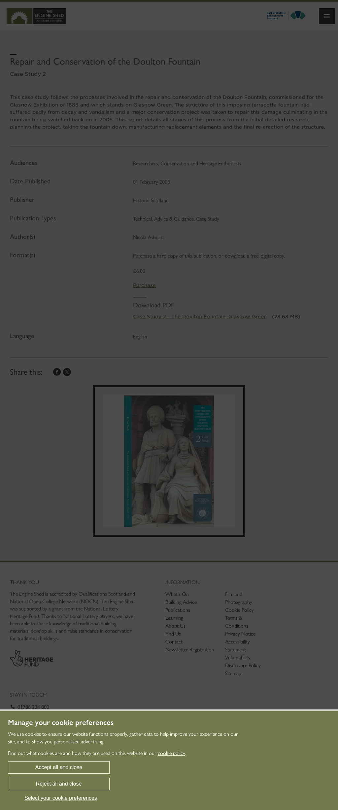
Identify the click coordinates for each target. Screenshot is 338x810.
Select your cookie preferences (60, 798)
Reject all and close (59, 784)
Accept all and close (58, 767)
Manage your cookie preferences (61, 723)
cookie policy (171, 753)
